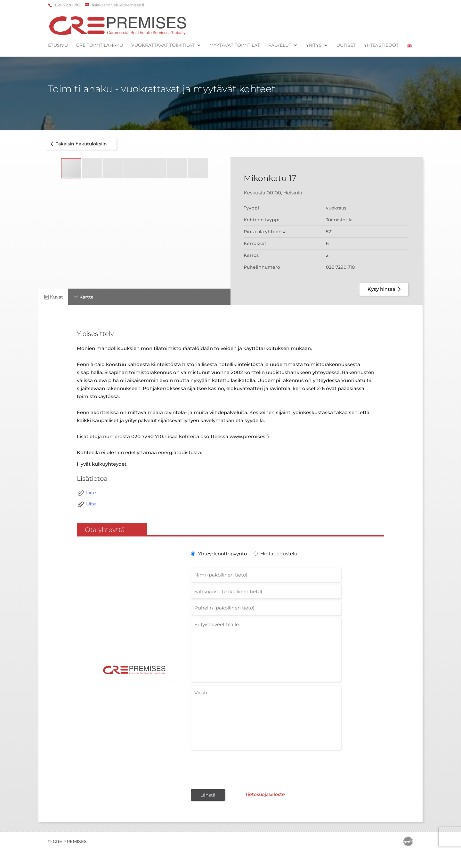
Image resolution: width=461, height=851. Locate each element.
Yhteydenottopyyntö (222, 554)
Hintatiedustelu (278, 554)
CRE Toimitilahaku (99, 45)
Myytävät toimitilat (234, 45)
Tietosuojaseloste (265, 794)
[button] (92, 168)
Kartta (83, 297)
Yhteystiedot (381, 45)
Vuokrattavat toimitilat (163, 45)
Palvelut (279, 45)
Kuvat (53, 297)
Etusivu (58, 45)
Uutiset (346, 45)
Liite (86, 493)
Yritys (314, 45)
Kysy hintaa (385, 289)
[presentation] (239, 769)
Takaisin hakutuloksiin (77, 144)
